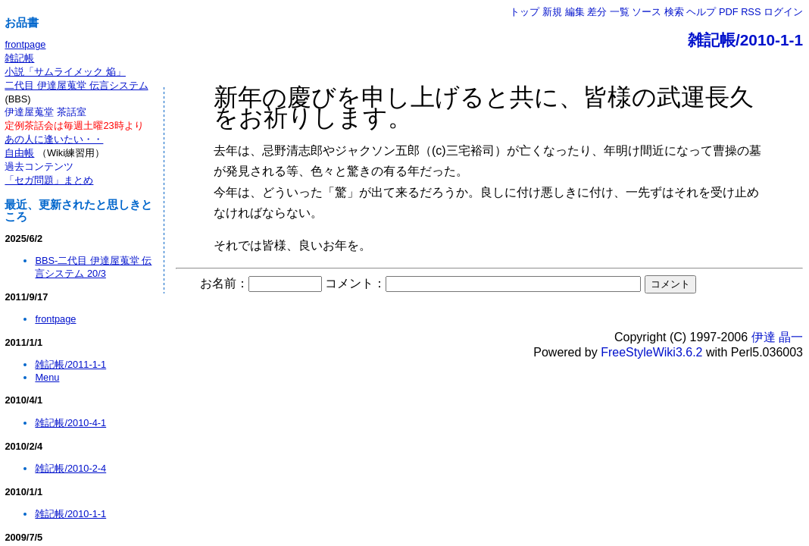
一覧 (619, 11)
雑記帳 (19, 58)
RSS (751, 11)
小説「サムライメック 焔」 (65, 71)
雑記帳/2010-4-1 (70, 422)
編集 (575, 11)
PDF (729, 11)
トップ (524, 11)
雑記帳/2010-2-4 (70, 468)
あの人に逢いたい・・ (54, 139)
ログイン (783, 11)
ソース (646, 11)
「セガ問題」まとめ (49, 180)
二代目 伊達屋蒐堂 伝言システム (76, 85)
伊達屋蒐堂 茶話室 (45, 112)
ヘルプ (701, 11)
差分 (597, 11)
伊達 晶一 (777, 337)
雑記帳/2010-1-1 (745, 40)
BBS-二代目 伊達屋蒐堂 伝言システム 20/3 (93, 267)
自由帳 (19, 152)
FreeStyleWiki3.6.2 (651, 352)
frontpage (25, 44)
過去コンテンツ (39, 166)
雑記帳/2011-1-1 (70, 364)
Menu (47, 377)
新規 (552, 11)
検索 (674, 11)
